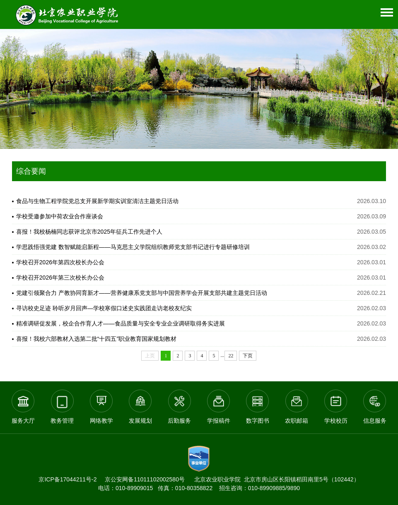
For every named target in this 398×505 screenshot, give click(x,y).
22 (230, 356)
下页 (248, 356)
